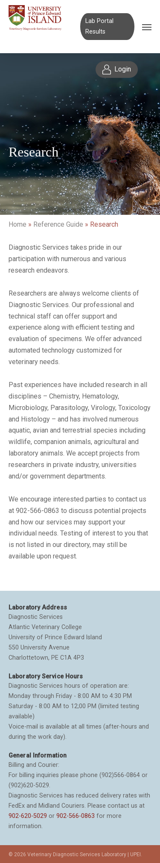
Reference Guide (58, 224)
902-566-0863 (75, 815)
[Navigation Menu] (146, 27)
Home (17, 224)
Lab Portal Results (99, 26)
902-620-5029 (28, 815)
